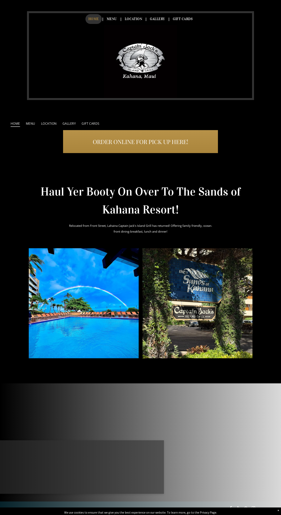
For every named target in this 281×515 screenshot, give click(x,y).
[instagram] (253, 508)
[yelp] (238, 508)
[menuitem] (94, 19)
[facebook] (231, 508)
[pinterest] (246, 508)
